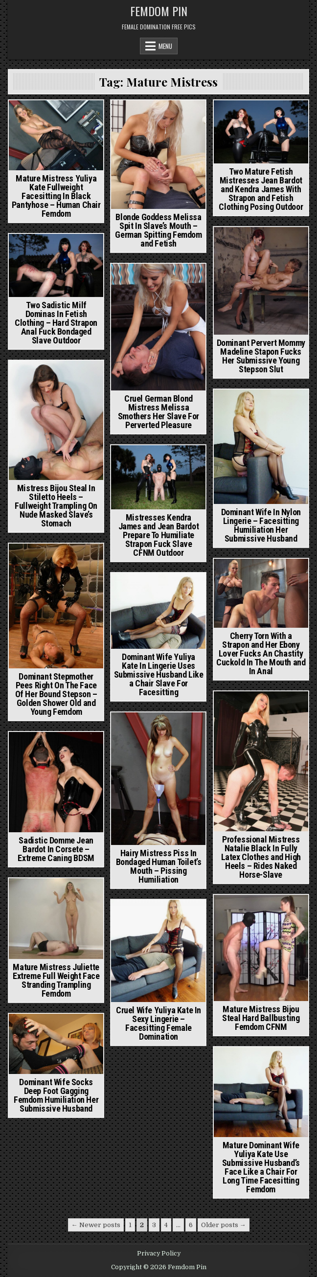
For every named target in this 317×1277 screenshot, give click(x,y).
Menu (165, 46)
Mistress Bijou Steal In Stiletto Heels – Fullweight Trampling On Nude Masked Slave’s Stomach (56, 505)
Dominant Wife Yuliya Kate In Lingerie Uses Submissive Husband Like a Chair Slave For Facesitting (159, 674)
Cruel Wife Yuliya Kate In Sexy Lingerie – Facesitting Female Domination (158, 1023)
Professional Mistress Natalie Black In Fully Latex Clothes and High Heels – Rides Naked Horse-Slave (261, 857)
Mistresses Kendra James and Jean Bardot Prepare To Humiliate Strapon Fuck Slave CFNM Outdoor (158, 535)
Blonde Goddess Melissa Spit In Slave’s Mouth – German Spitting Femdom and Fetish (158, 230)
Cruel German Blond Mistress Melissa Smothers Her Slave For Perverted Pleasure (158, 411)
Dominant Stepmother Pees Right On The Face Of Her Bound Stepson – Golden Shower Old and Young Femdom (56, 694)
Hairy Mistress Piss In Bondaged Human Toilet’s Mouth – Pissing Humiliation (159, 866)
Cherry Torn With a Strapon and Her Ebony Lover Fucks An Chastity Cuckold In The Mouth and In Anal (260, 653)
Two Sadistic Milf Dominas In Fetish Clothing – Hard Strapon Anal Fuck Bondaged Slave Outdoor (56, 322)
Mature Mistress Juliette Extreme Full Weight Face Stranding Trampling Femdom (56, 980)
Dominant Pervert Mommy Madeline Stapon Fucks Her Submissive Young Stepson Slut (261, 356)
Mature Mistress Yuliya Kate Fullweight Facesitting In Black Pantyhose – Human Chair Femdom (56, 196)
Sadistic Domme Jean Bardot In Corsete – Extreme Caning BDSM (56, 849)
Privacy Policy (159, 1253)
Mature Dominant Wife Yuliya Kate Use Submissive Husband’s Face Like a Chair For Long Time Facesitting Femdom (261, 1167)
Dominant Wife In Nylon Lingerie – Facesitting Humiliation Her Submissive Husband (261, 525)
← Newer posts (95, 1225)
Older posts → (223, 1225)
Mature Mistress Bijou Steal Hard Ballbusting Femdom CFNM (260, 1018)
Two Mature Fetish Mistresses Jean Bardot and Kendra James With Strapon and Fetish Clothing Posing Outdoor (261, 189)
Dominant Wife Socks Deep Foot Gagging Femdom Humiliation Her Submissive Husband (56, 1095)
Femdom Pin (158, 11)
